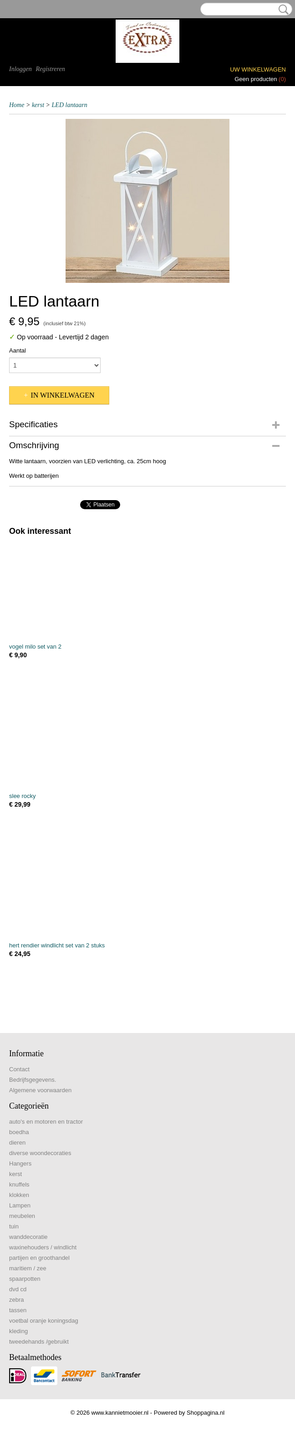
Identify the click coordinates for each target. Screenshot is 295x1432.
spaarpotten (25, 1278)
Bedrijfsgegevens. (32, 1079)
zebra (16, 1299)
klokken (19, 1195)
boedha (19, 1132)
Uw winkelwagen (258, 69)
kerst (38, 105)
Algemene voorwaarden (40, 1090)
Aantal (17, 350)
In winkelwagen (62, 395)
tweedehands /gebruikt (39, 1341)
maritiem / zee (27, 1268)
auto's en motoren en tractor (46, 1121)
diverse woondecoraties (40, 1153)
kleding (18, 1331)
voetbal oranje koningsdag (43, 1320)
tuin (14, 1226)
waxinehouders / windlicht (42, 1247)
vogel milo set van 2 (35, 646)
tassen (17, 1310)
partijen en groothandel (39, 1257)
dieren (17, 1142)
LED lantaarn (69, 105)
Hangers (20, 1163)
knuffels (19, 1184)
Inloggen (20, 69)
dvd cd (17, 1289)
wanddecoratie (28, 1236)
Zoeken (282, 9)
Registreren (50, 69)
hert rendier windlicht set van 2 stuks (57, 945)
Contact (19, 1069)
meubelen (22, 1215)
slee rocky (22, 796)
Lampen (20, 1205)
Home (16, 105)
